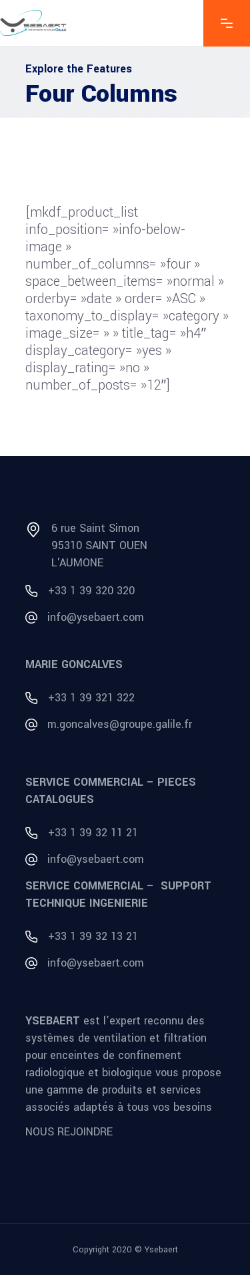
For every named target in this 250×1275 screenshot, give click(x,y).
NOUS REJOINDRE (69, 1131)
